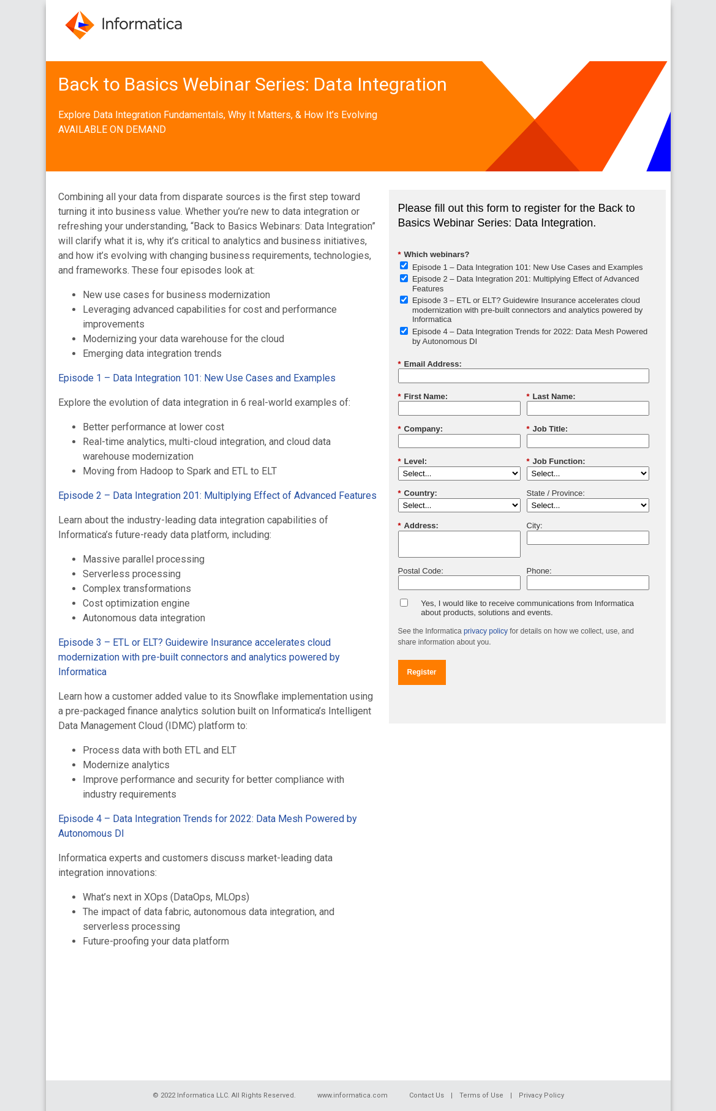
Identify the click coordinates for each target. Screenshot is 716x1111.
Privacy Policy (541, 1095)
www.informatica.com (352, 1095)
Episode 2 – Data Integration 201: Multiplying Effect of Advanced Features (217, 495)
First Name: (423, 397)
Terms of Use (481, 1095)
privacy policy (486, 631)
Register (422, 672)
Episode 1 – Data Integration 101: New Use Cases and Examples (197, 378)
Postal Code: (420, 570)
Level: (413, 461)
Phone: (539, 570)
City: (535, 525)
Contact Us (426, 1095)
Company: (420, 429)
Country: (417, 493)
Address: (418, 526)
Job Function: (556, 461)
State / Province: (556, 493)
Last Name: (551, 397)
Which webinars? (434, 255)
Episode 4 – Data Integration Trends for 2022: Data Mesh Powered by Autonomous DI (529, 336)
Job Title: (547, 429)
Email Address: (430, 364)
